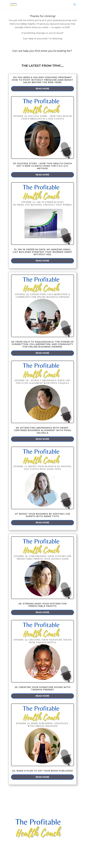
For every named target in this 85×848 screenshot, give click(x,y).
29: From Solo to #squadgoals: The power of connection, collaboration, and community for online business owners (42, 344)
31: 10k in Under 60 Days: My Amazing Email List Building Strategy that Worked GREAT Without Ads (42, 252)
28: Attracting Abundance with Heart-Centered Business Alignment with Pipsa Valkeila (42, 430)
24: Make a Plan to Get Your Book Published (42, 771)
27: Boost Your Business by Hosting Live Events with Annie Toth (42, 515)
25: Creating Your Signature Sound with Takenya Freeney (42, 688)
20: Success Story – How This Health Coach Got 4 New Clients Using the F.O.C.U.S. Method (42, 166)
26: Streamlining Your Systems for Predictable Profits (42, 605)
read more (42, 88)
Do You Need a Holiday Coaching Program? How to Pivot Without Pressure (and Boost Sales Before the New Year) (42, 80)
